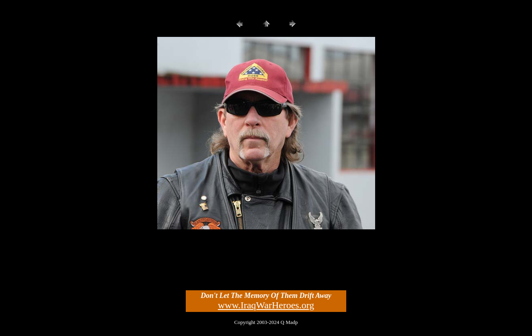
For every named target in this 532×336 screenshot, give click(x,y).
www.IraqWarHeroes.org (266, 305)
